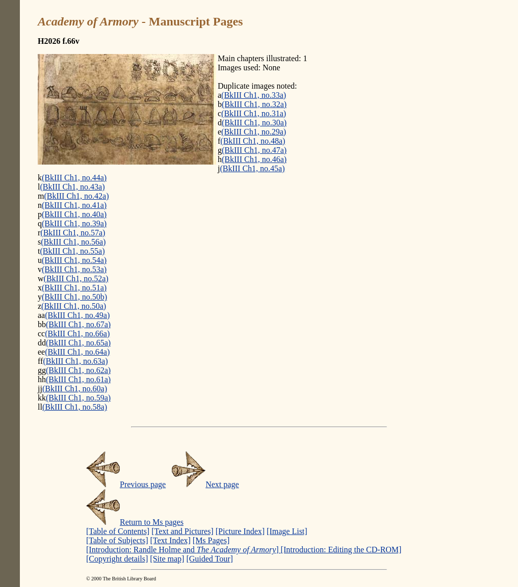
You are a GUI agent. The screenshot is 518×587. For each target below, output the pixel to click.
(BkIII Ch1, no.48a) (252, 141)
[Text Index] (170, 540)
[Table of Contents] (117, 531)
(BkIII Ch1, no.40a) (74, 214)
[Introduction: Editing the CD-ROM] (341, 549)
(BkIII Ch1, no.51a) (74, 287)
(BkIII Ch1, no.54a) (74, 260)
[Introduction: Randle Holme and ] (183, 549)
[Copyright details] (117, 558)
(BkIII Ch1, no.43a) (72, 186)
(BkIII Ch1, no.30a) (254, 122)
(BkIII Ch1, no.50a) (73, 306)
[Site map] (167, 558)
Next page (205, 484)
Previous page (126, 484)
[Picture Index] (240, 531)
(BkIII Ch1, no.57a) (72, 232)
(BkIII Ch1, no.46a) (254, 159)
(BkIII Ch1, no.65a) (78, 342)
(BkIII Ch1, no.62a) (78, 370)
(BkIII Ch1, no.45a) (252, 168)
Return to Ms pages (135, 522)
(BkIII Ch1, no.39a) (74, 223)
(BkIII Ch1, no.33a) (253, 95)
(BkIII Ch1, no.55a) (72, 251)
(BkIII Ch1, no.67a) (78, 324)
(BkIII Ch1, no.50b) (74, 296)
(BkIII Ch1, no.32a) (254, 104)
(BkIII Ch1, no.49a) (77, 315)
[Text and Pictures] (182, 531)
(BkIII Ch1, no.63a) (75, 361)
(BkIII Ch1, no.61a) (78, 379)
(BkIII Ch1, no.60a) (74, 388)
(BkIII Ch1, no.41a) (74, 205)
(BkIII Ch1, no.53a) (74, 269)
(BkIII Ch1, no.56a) (73, 241)
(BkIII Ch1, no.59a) (78, 397)
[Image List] (287, 531)
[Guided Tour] (209, 558)
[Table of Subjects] (117, 540)
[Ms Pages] (211, 540)
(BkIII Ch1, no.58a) (74, 407)
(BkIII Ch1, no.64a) (77, 352)
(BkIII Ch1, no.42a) (76, 196)
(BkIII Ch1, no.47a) (254, 150)
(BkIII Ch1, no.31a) (253, 113)
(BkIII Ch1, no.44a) (74, 177)
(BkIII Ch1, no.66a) (77, 333)
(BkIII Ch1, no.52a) (76, 278)
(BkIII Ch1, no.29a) (253, 131)
